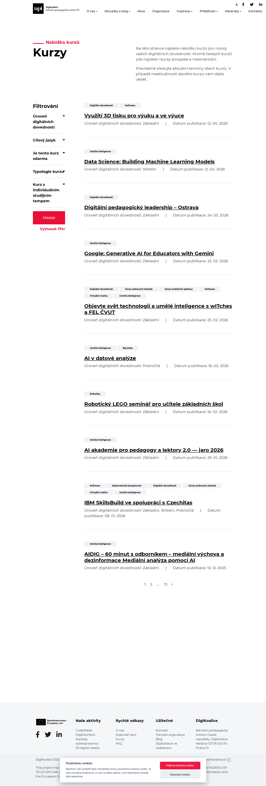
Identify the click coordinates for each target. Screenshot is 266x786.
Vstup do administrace (211, 759)
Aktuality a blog (116, 11)
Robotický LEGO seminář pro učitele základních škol (153, 404)
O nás (91, 11)
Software (130, 105)
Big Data (128, 348)
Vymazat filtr (52, 229)
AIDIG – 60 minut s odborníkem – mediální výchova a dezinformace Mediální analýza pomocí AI (154, 557)
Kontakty (255, 11)
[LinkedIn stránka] (260, 5)
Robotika (95, 393)
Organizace (160, 11)
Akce (141, 11)
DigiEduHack (85, 735)
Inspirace (183, 11)
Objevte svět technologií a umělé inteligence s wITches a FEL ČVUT (158, 309)
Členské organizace (170, 735)
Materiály (232, 11)
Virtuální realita (98, 295)
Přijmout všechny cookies (180, 765)
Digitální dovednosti (101, 105)
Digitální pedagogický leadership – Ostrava (141, 207)
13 (165, 584)
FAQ (119, 743)
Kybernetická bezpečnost (126, 485)
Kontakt (162, 730)
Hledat (49, 218)
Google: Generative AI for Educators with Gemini (149, 253)
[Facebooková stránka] (236, 5)
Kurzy (120, 739)
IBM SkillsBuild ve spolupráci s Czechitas (138, 502)
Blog (159, 739)
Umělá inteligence (100, 151)
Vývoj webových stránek (139, 289)
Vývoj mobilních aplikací (179, 289)
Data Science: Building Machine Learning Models (149, 161)
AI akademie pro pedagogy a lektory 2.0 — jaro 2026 (153, 450)
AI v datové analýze (110, 358)
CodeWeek (84, 730)
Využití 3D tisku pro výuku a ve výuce (134, 115)
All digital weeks (88, 748)
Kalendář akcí (126, 735)
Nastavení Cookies (180, 774)
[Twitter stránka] (252, 5)
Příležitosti (207, 11)
